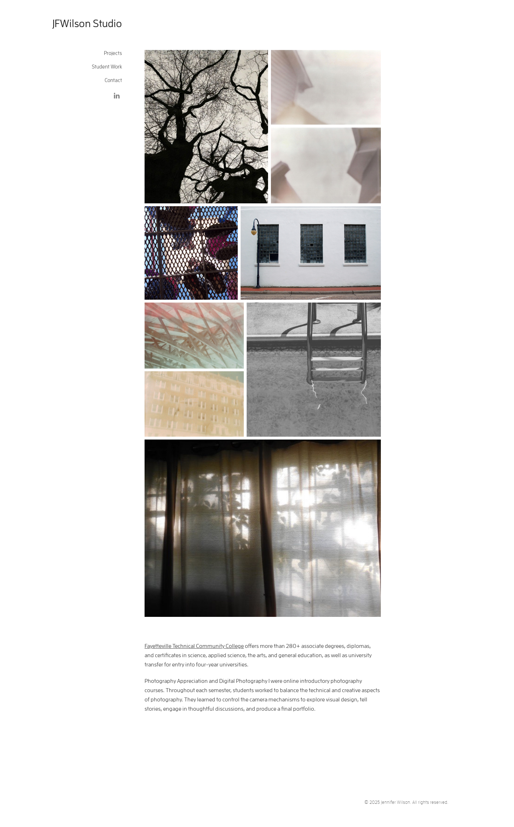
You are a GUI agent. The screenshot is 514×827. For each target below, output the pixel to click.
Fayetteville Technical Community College (194, 646)
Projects (113, 53)
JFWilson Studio (87, 23)
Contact (113, 80)
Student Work (107, 67)
